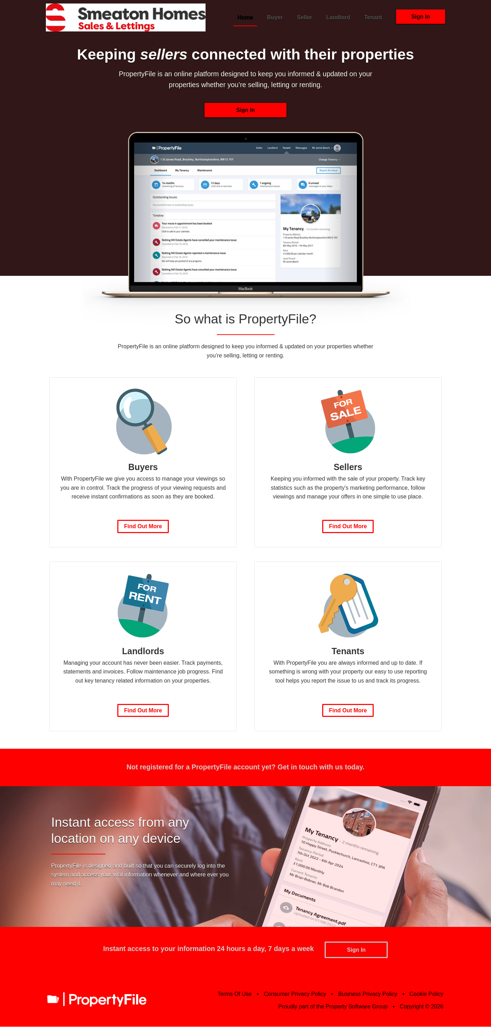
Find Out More (143, 527)
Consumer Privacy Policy (295, 994)
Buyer (275, 17)
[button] (150, 213)
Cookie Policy (426, 994)
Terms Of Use (234, 994)
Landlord (338, 17)
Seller (304, 17)
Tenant (373, 17)
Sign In (420, 17)
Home (245, 17)
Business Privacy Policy (367, 994)
